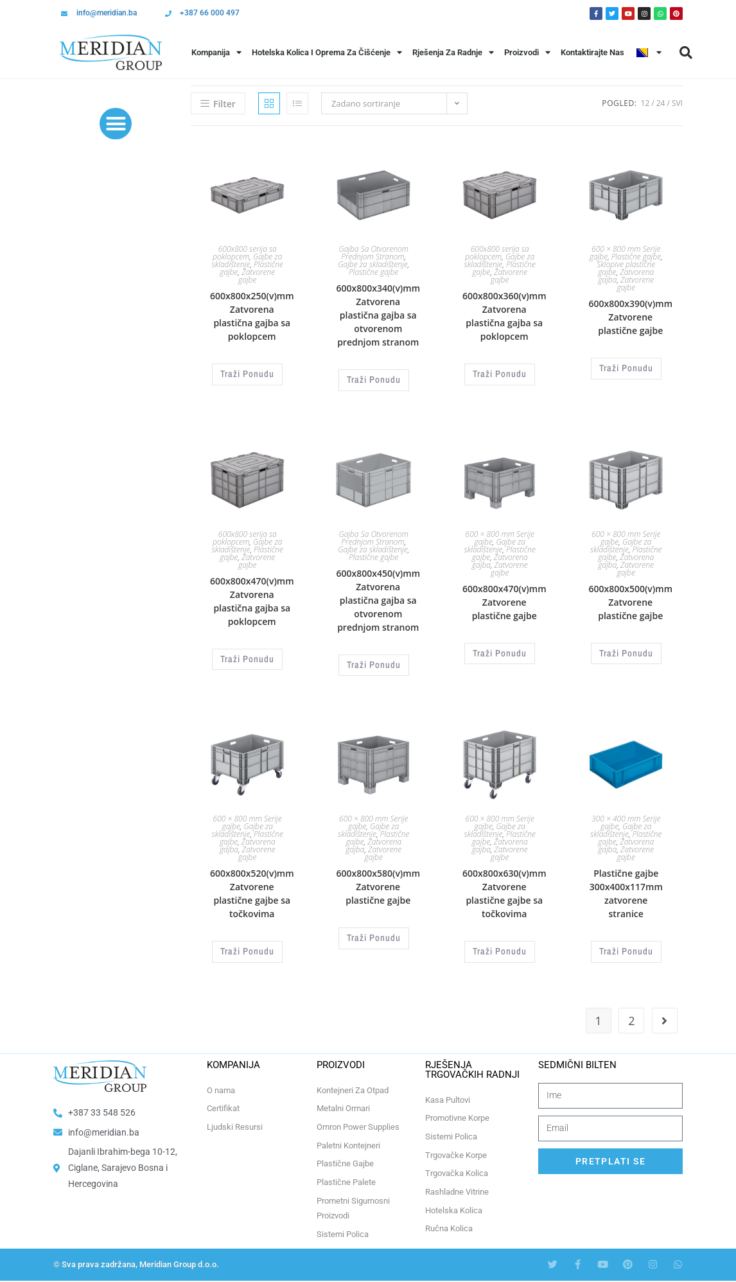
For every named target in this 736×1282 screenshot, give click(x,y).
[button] (686, 53)
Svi (677, 103)
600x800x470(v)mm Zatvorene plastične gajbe (504, 599)
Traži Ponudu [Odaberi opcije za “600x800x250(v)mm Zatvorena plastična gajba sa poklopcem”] (247, 373)
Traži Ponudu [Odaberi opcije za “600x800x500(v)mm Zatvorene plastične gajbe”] (626, 650)
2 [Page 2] (631, 1013)
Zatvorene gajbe (256, 276)
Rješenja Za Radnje (453, 52)
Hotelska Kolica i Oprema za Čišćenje (327, 52)
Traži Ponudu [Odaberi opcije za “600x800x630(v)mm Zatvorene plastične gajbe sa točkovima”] (499, 945)
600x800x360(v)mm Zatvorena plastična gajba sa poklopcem (504, 316)
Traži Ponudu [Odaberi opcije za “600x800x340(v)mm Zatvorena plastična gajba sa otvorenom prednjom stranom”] (374, 379)
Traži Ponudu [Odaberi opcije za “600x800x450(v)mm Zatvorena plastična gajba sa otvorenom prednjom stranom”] (374, 661)
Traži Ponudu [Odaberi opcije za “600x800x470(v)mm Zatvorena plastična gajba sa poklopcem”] (247, 656)
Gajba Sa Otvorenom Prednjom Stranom (373, 252)
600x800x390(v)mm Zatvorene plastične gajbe (630, 317)
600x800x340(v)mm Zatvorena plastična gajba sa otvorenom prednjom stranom (378, 315)
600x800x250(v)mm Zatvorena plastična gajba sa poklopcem (252, 316)
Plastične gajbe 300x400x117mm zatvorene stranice (626, 888)
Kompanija (216, 52)
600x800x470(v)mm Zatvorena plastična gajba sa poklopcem (252, 598)
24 (660, 103)
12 (645, 103)
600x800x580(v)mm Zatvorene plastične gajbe (378, 881)
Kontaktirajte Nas (592, 52)
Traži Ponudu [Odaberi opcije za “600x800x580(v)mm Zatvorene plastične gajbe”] (374, 932)
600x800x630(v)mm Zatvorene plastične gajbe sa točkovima (504, 888)
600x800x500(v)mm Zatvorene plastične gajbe (630, 599)
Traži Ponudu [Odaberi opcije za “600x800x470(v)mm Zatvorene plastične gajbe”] (499, 650)
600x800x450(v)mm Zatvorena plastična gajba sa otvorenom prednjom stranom (378, 598)
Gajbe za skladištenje (247, 260)
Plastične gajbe (373, 272)
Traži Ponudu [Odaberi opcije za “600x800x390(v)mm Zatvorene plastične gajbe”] (626, 367)
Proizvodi (527, 52)
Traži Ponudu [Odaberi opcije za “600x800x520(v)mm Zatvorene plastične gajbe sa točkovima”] (247, 945)
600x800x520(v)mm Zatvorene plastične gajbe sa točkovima (252, 888)
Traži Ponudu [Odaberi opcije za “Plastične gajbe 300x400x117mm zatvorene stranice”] (626, 945)
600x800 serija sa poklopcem (245, 252)
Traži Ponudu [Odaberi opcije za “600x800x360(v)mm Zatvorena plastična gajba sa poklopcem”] (499, 373)
